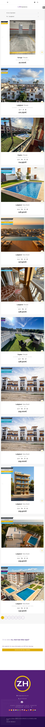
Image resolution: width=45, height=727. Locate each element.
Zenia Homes (17, 2)
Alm (20, 718)
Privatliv (25, 718)
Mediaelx (13, 721)
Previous (2, 37)
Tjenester (33, 705)
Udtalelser (19, 707)
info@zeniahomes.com (23, 695)
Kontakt (27, 707)
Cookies (31, 718)
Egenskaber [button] (20, 705)
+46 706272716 (22, 698)
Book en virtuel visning (22, 649)
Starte (12, 705)
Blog (27, 705)
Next (42, 37)
